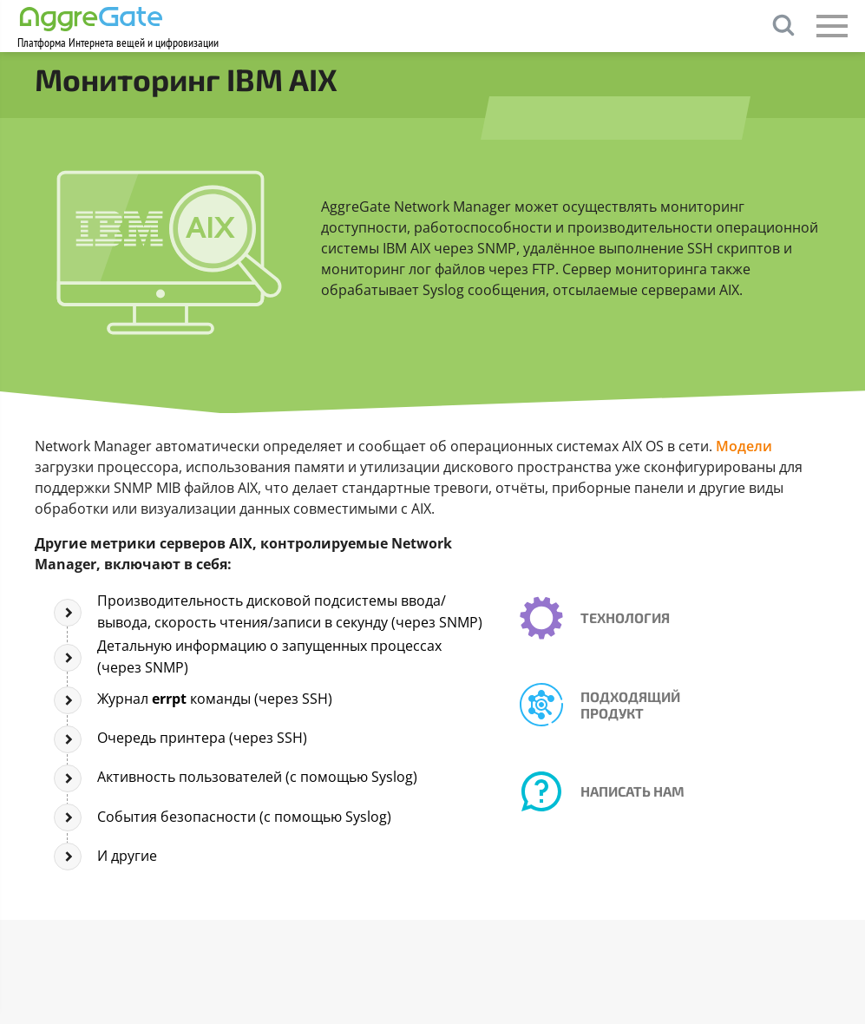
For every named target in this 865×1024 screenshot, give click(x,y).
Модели (744, 446)
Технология (625, 617)
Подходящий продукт (630, 704)
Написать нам (632, 791)
